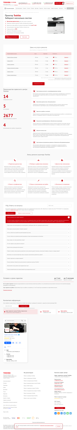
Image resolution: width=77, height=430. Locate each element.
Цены (24, 8)
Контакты (61, 8)
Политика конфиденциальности (38, 422)
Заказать (66, 57)
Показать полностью (7, 290)
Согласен (58, 426)
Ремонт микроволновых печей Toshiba (32, 383)
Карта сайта (5, 411)
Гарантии (41, 8)
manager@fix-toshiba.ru (59, 389)
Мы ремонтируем (9, 8)
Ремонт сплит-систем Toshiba (30, 398)
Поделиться (55, 413)
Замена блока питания (12, 57)
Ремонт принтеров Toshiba (29, 393)
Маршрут (8, 343)
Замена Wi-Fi (10, 60)
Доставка (36, 8)
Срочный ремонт (19, 8)
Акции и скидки (47, 8)
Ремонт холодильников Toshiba (30, 380)
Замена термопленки (11, 75)
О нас (28, 8)
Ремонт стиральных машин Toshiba (31, 388)
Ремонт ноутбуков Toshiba (29, 375)
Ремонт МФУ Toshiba (28, 385)
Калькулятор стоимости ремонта (10, 402)
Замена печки (10, 71)
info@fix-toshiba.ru (58, 386)
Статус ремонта (70, 8)
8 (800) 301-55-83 (58, 383)
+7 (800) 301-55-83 (37, 2)
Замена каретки (10, 64)
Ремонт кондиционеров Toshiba (30, 395)
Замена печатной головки (12, 68)
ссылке (9, 408)
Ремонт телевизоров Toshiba (30, 378)
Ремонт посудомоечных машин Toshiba (32, 390)
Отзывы (32, 8)
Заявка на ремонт (54, 8)
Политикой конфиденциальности (29, 308)
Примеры (5, 385)
